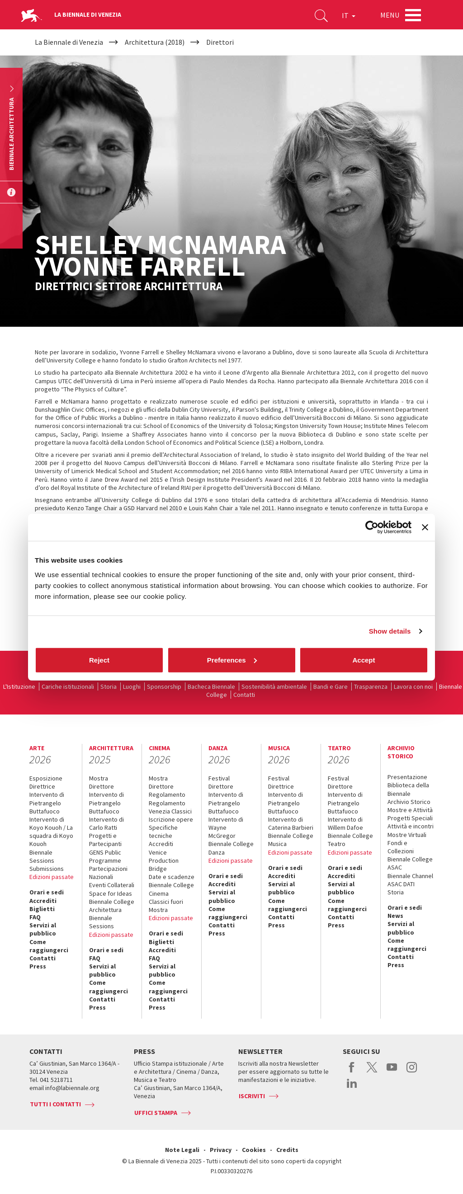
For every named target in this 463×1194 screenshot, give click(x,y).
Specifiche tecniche (163, 831)
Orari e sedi (46, 892)
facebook (352, 1072)
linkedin (352, 1087)
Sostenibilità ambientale (274, 686)
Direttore (101, 786)
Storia (108, 686)
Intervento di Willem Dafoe (345, 823)
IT (348, 15)
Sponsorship (164, 686)
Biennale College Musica (290, 840)
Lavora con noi (413, 686)
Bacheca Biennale (211, 686)
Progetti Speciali (410, 818)
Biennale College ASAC (410, 863)
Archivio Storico (408, 802)
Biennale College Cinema (171, 889)
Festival (219, 778)
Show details (390, 631)
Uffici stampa (155, 1113)
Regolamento (167, 794)
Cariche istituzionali (68, 686)
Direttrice (42, 786)
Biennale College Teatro (350, 840)
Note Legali (182, 1150)
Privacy (221, 1150)
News (395, 916)
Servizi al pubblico (42, 929)
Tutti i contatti (55, 1104)
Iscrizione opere (171, 819)
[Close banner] (425, 527)
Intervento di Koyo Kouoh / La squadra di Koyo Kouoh (51, 831)
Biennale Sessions (41, 856)
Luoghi (132, 686)
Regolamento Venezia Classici (170, 807)
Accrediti (43, 901)
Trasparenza (370, 686)
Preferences (232, 659)
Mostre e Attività (410, 810)
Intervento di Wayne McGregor (225, 827)
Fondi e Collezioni (400, 847)
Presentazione (407, 777)
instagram (411, 1072)
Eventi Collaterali (111, 885)
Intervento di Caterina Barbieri (290, 823)
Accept (363, 659)
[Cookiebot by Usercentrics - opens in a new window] (371, 527)
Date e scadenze (171, 877)
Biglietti (42, 909)
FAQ (35, 917)
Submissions (46, 869)
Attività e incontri (410, 826)
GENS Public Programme (105, 856)
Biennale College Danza (231, 848)
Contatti (244, 695)
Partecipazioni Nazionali (108, 873)
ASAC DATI (401, 884)
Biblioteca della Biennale (408, 789)
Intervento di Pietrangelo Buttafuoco (46, 802)
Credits (287, 1150)
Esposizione (45, 778)
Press (37, 966)
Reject (99, 659)
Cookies (254, 1150)
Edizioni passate (51, 877)
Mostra (98, 778)
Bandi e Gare (330, 686)
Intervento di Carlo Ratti (106, 823)
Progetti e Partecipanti (105, 840)
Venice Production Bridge (164, 860)
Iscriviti (252, 1096)
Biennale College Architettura (111, 906)
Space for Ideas (110, 893)
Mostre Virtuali (406, 835)
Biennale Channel (410, 876)
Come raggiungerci (48, 946)
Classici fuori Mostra (166, 906)
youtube (392, 1072)
